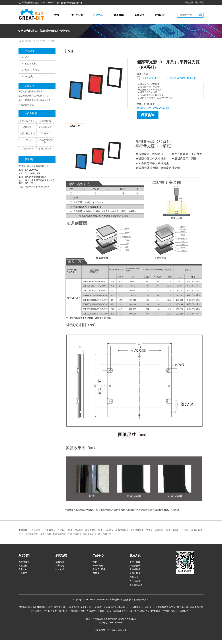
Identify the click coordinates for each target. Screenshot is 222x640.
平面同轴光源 (74, 534)
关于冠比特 (77, 15)
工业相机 (45, 133)
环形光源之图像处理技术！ (31, 91)
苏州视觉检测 (31, 534)
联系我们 (160, 15)
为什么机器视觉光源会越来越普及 (34, 100)
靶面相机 (79, 530)
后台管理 (199, 2)
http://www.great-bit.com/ (37, 186)
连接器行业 (135, 581)
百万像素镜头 (27, 148)
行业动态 (60, 565)
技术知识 (60, 569)
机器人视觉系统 (27, 133)
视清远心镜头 (32, 70)
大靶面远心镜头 (27, 121)
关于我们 (24, 555)
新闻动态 (139, 15)
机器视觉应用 (121, 530)
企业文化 (22, 569)
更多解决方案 (136, 585)
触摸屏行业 (135, 565)
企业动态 (60, 561)
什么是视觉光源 (26, 105)
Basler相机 (31, 63)
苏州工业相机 (45, 148)
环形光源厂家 (45, 121)
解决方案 (119, 15)
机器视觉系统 (59, 534)
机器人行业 (135, 573)
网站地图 (189, 2)
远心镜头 (109, 530)
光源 (27, 57)
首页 (56, 15)
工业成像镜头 (137, 530)
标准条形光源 (45, 127)
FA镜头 (29, 76)
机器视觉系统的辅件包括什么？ (33, 96)
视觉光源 (27, 127)
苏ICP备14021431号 (117, 630)
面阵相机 (159, 530)
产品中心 (98, 15)
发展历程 (22, 565)
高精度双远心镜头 (94, 530)
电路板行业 (135, 569)
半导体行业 (135, 561)
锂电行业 (134, 577)
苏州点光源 (45, 534)
